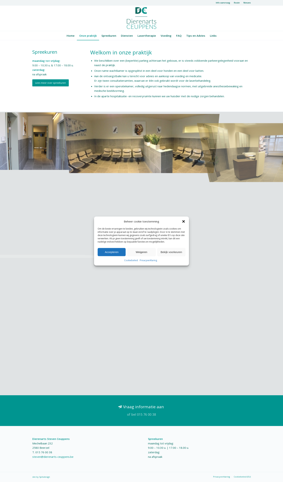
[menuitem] (223, 3)
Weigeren (141, 252)
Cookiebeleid (131, 260)
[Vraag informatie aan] (141, 410)
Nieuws (247, 2)
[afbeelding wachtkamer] (141, 140)
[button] (183, 221)
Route (237, 2)
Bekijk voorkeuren (171, 252)
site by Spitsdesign (41, 476)
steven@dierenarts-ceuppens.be (52, 457)
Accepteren (112, 252)
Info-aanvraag (223, 2)
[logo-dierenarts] (141, 18)
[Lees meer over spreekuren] (50, 82)
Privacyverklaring (148, 260)
